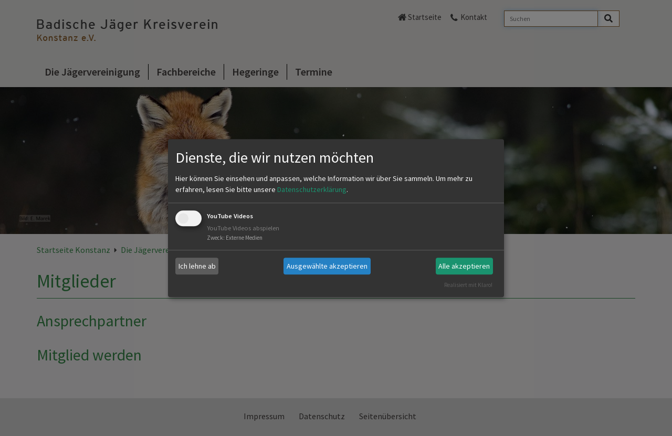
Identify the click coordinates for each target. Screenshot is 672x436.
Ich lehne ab (197, 266)
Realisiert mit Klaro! (468, 285)
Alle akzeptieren (464, 266)
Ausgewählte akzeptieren (327, 266)
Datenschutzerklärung (311, 190)
